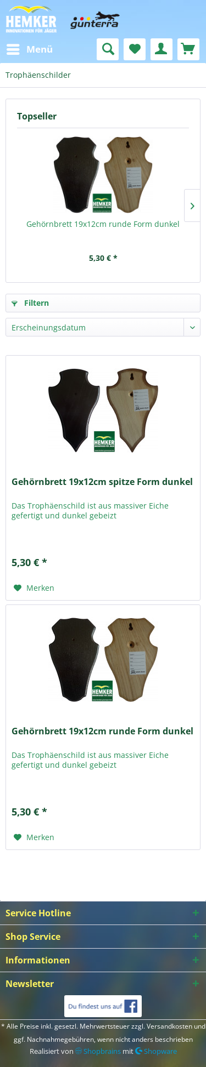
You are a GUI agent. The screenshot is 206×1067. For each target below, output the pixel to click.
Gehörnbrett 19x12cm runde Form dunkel (103, 224)
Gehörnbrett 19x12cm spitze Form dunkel (102, 482)
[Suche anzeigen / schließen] (108, 49)
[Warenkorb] (188, 49)
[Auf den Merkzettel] (34, 588)
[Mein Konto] (161, 49)
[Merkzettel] (135, 49)
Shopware (156, 1051)
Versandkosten (169, 1026)
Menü (30, 48)
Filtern (30, 303)
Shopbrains (98, 1051)
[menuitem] (29, 49)
